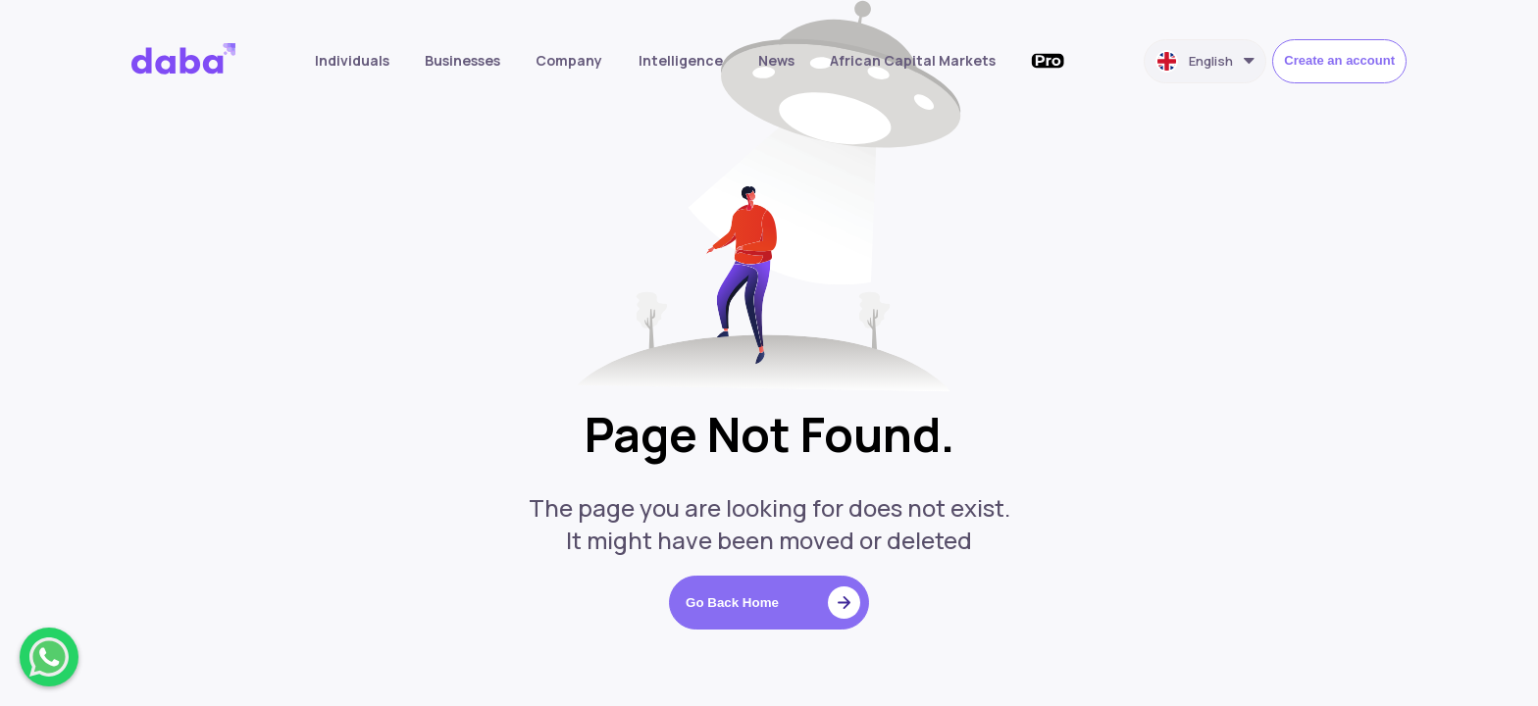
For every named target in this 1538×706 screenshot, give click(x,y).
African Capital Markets (913, 60)
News (776, 60)
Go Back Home (773, 602)
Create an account (1339, 60)
